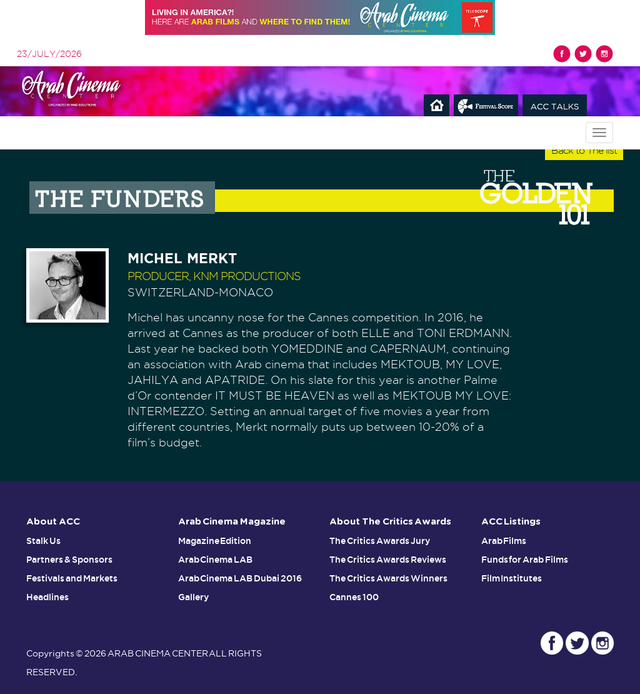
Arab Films (504, 541)
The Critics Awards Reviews (387, 560)
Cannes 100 (354, 597)
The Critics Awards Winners (388, 578)
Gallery (193, 597)
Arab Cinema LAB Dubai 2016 (240, 578)
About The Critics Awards (390, 521)
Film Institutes (511, 578)
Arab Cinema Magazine (232, 521)
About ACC (53, 521)
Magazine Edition (215, 541)
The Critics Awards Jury (379, 541)
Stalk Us (43, 541)
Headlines (47, 597)
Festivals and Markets (72, 578)
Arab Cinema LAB (215, 560)
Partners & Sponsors (69, 560)
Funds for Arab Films (525, 560)
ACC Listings (511, 521)
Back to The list (584, 150)
